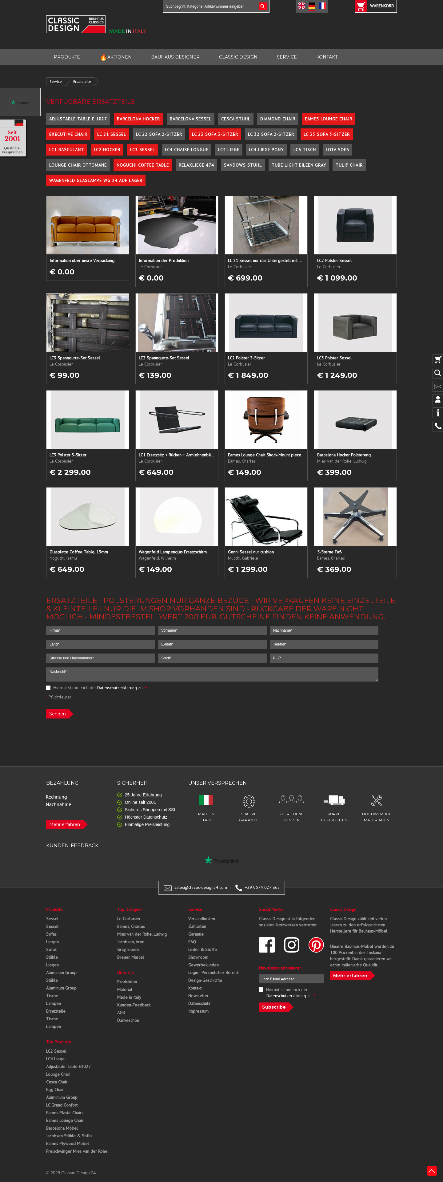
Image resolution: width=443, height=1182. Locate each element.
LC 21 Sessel (111, 134)
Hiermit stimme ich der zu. (96, 687)
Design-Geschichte (205, 980)
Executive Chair (68, 134)
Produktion (127, 982)
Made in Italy (129, 997)
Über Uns (125, 972)
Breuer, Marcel (130, 957)
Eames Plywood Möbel (67, 1143)
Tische (52, 995)
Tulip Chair (349, 165)
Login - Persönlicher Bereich (213, 972)
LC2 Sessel (56, 1051)
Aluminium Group (62, 1097)
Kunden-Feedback (133, 1005)
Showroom (198, 957)
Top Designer (129, 909)
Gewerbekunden (203, 965)
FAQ (192, 942)
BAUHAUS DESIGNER (175, 57)
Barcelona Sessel (190, 119)
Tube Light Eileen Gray (299, 165)
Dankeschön (128, 1020)
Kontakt (195, 988)
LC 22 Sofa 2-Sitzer (159, 134)
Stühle (52, 957)
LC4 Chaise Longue (186, 149)
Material (124, 989)
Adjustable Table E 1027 (78, 119)
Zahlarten (197, 926)
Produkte (54, 909)
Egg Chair (55, 1089)
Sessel (52, 918)
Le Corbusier (129, 918)
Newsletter (198, 995)
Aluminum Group (61, 972)
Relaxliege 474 (196, 165)
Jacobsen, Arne (130, 942)
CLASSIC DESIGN (238, 57)
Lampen (53, 1003)
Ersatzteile (82, 81)
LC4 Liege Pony (266, 149)
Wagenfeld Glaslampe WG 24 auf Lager (95, 180)
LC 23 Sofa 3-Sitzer (215, 134)
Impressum (198, 1011)
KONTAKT (326, 57)
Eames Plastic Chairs (64, 1112)
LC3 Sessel (142, 149)
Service (56, 81)
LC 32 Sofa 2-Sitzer (271, 134)
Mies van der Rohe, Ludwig (142, 934)
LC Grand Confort (62, 1105)
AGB (121, 1012)
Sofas (51, 934)
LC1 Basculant (66, 149)
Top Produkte (58, 1042)
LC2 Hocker (107, 149)
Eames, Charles (131, 926)
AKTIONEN (115, 57)
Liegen (52, 942)
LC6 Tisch (304, 149)
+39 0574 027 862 (262, 887)
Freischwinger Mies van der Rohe (76, 1151)
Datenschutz (199, 1003)
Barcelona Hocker (138, 119)
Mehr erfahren (64, 824)
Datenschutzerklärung (117, 687)
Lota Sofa (337, 149)
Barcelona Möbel (62, 1128)
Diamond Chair (277, 119)
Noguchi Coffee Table (143, 165)
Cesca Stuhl (235, 119)
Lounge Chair (58, 1074)
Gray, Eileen (128, 949)
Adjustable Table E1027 (68, 1066)
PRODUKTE (67, 57)
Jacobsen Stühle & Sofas (69, 1136)
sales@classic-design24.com (200, 887)
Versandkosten (201, 918)
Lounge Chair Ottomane (78, 165)
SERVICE (287, 57)
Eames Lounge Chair (328, 119)
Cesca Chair (56, 1082)
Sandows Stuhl (243, 165)
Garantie (196, 934)
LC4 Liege (228, 149)
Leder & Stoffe (202, 949)
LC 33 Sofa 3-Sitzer (327, 134)
